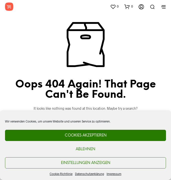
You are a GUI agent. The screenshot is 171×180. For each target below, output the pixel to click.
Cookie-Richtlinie (61, 174)
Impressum (114, 174)
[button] (114, 6)
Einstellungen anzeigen (85, 163)
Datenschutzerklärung (89, 174)
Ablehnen (85, 149)
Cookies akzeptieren (86, 136)
